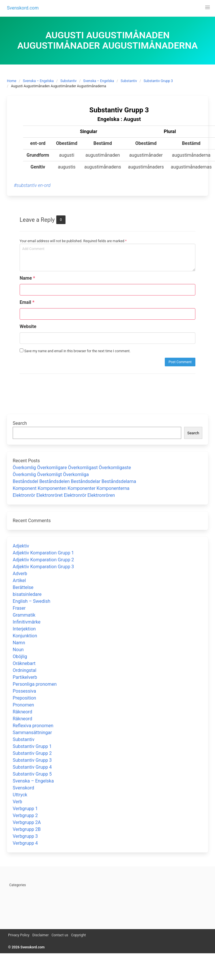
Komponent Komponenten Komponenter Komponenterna (71, 488)
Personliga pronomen (35, 684)
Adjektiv (21, 546)
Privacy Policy (18, 935)
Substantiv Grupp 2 (32, 753)
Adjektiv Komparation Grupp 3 (43, 566)
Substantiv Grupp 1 (32, 746)
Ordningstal (24, 670)
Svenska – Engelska (38, 81)
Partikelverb (25, 677)
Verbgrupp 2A (27, 822)
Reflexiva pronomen (33, 725)
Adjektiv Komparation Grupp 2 (43, 559)
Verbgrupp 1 (25, 808)
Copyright (78, 935)
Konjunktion (25, 635)
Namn (19, 642)
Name (27, 278)
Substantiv (68, 81)
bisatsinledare (27, 594)
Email (27, 302)
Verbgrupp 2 (25, 815)
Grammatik (24, 615)
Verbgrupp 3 (25, 836)
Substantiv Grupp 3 (158, 81)
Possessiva (24, 691)
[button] (207, 7)
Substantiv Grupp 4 (32, 767)
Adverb (20, 573)
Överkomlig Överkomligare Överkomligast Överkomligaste (72, 467)
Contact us (59, 935)
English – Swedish (31, 601)
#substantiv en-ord (32, 185)
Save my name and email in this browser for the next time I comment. (75, 350)
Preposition (24, 698)
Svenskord (23, 788)
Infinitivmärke (26, 622)
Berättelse (23, 587)
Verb (17, 801)
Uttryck (20, 794)
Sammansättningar (32, 732)
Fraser (19, 608)
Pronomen (23, 705)
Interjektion (24, 629)
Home (11, 81)
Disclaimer (40, 935)
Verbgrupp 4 (25, 843)
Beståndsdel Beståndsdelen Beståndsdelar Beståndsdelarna (74, 481)
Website (28, 326)
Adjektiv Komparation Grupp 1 (43, 553)
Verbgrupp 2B (27, 829)
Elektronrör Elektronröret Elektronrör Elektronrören (64, 495)
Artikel (19, 580)
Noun (18, 649)
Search (20, 423)
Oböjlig (20, 656)
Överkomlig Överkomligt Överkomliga (51, 474)
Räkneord (22, 712)
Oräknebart (24, 663)
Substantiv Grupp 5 (32, 774)
